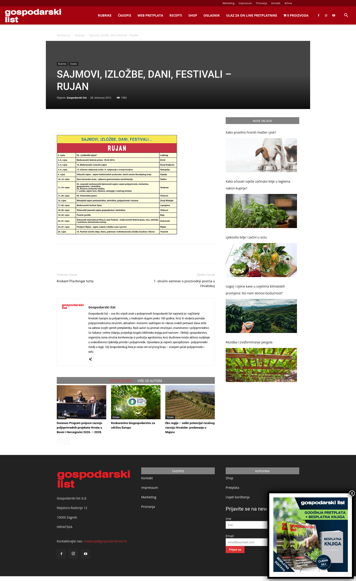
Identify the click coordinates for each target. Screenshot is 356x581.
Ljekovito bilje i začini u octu (246, 237)
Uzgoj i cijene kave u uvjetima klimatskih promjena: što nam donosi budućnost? (255, 289)
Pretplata (232, 487)
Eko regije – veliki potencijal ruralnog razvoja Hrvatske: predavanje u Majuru (190, 427)
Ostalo (73, 63)
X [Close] (352, 493)
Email (230, 536)
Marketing (229, 3)
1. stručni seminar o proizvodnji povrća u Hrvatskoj (184, 283)
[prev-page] (59, 441)
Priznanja (261, 3)
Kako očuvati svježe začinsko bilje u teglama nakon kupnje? (258, 184)
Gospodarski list (77, 97)
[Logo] (33, 15)
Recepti (175, 15)
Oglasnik (211, 15)
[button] (346, 16)
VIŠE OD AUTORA (150, 381)
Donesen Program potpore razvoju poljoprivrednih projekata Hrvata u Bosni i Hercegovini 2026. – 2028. (79, 427)
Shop (192, 15)
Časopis (124, 15)
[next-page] (67, 441)
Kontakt (275, 3)
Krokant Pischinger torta (75, 281)
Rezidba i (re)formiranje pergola (249, 342)
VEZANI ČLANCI (120, 381)
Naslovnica (63, 35)
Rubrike (104, 15)
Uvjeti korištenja (238, 497)
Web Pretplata (150, 15)
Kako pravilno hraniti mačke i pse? (251, 132)
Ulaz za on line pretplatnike (251, 15)
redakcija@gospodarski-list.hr (105, 541)
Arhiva (288, 3)
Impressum (245, 3)
